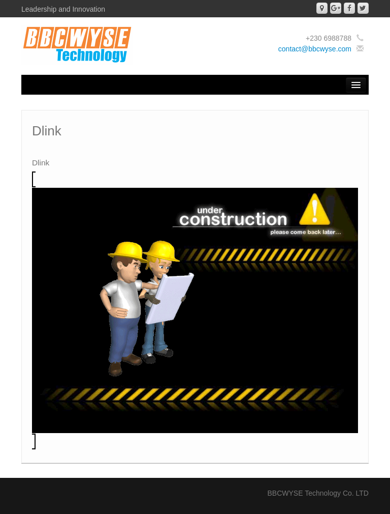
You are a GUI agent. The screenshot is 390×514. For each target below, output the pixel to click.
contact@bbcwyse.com (314, 49)
